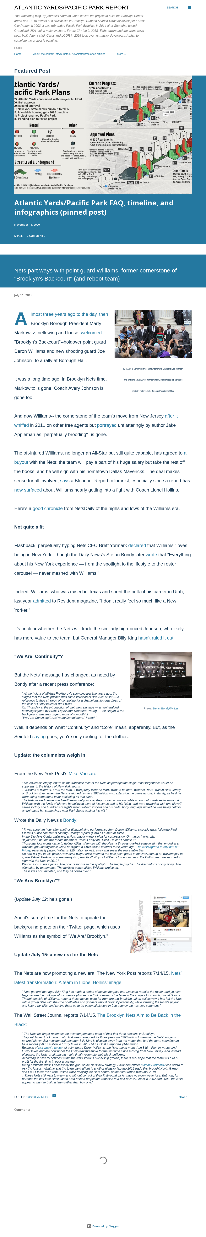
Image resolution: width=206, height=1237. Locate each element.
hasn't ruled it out (155, 637)
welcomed (91, 332)
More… (121, 53)
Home (17, 53)
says (64, 480)
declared (137, 545)
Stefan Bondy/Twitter (165, 708)
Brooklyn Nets (36, 1097)
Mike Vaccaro (82, 773)
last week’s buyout (50, 1047)
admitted (42, 600)
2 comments (36, 236)
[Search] (172, 7)
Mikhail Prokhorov (153, 1065)
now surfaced (28, 489)
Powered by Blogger (103, 1226)
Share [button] (18, 236)
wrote (151, 554)
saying (39, 736)
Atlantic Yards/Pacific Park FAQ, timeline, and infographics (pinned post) (93, 207)
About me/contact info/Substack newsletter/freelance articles (69, 53)
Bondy (69, 820)
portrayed (107, 425)
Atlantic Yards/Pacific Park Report (71, 7)
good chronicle (48, 508)
